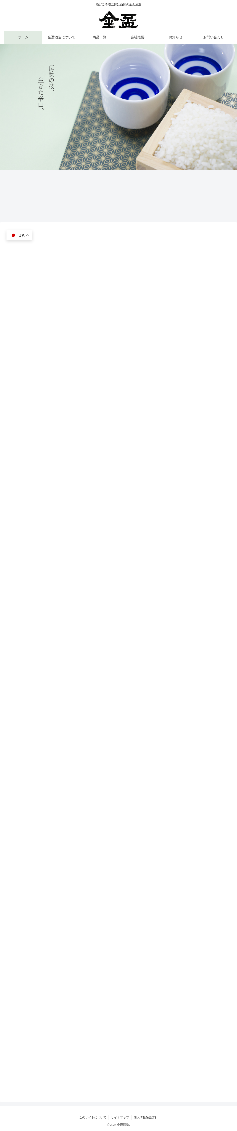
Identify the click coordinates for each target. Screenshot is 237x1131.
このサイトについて (92, 1117)
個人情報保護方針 (146, 1117)
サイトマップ (120, 1117)
